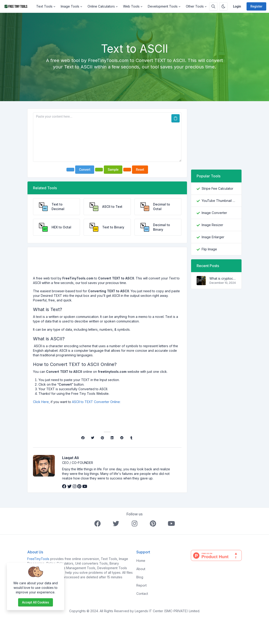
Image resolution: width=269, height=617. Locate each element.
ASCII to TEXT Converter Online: (96, 402)
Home (140, 561)
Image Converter (214, 213)
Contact (142, 593)
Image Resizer (212, 225)
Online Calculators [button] (101, 6)
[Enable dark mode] (223, 6)
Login (237, 6)
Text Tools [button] (44, 6)
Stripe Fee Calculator (217, 188)
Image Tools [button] (70, 6)
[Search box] (213, 6)
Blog (139, 577)
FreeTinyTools (38, 559)
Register (256, 6)
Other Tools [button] (195, 6)
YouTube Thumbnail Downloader (219, 201)
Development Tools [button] (163, 6)
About (140, 569)
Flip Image (209, 249)
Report (141, 585)
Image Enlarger (213, 237)
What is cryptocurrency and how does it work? (222, 278)
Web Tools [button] (131, 6)
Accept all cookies (35, 602)
